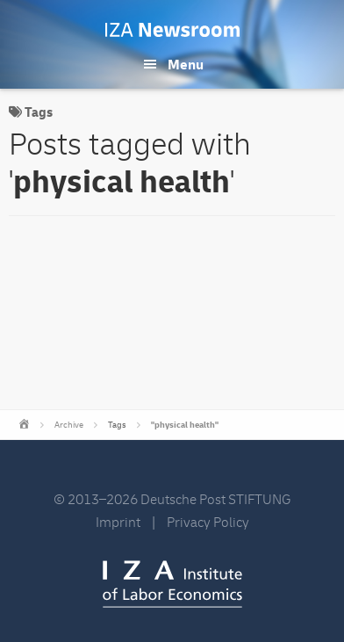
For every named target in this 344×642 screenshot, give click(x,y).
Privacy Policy (208, 522)
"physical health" (185, 425)
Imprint (118, 522)
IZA (172, 584)
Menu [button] (186, 65)
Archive (68, 425)
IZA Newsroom (172, 30)
